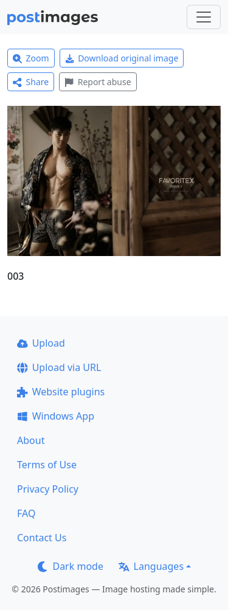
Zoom (31, 58)
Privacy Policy (47, 489)
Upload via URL (59, 367)
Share (31, 82)
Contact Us (41, 537)
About (30, 440)
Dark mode (70, 566)
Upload (41, 343)
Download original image (122, 58)
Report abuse (97, 82)
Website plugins (61, 391)
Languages (151, 566)
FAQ (26, 513)
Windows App (55, 416)
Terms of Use (47, 464)
